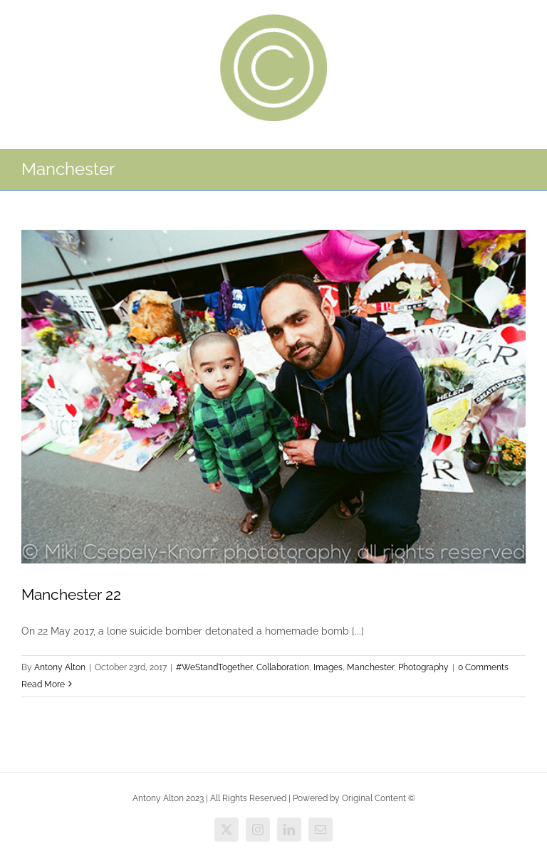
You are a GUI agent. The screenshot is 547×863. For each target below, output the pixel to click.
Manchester (370, 667)
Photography (423, 667)
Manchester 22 (71, 594)
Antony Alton (59, 667)
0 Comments (483, 667)
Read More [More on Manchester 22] (43, 684)
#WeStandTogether (214, 667)
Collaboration (282, 667)
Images (328, 667)
